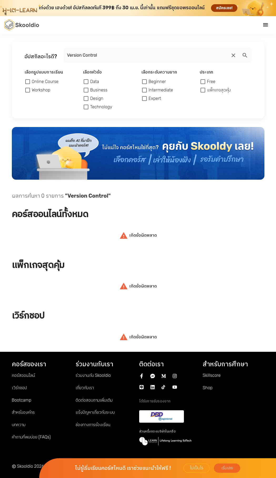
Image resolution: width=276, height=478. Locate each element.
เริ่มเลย (227, 467)
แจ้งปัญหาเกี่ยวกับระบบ (95, 412)
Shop (208, 387)
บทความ (19, 424)
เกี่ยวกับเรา (85, 387)
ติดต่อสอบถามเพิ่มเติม (94, 400)
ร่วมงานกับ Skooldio (93, 375)
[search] (233, 55)
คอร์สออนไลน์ (23, 375)
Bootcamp (21, 400)
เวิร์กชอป (19, 387)
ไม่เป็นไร (196, 467)
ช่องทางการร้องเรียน (93, 424)
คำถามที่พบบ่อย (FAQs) (31, 437)
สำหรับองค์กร (23, 412)
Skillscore (212, 375)
